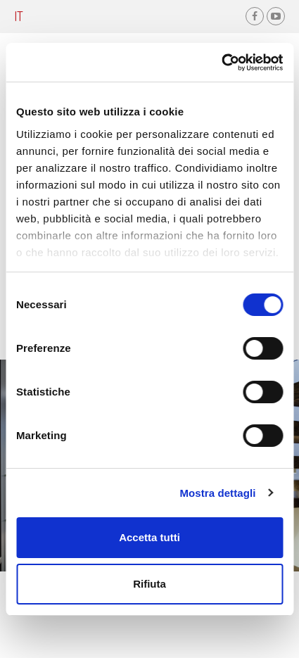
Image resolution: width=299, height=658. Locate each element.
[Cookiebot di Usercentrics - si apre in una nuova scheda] (221, 62)
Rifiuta (149, 584)
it (18, 16)
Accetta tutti (149, 537)
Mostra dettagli (217, 493)
